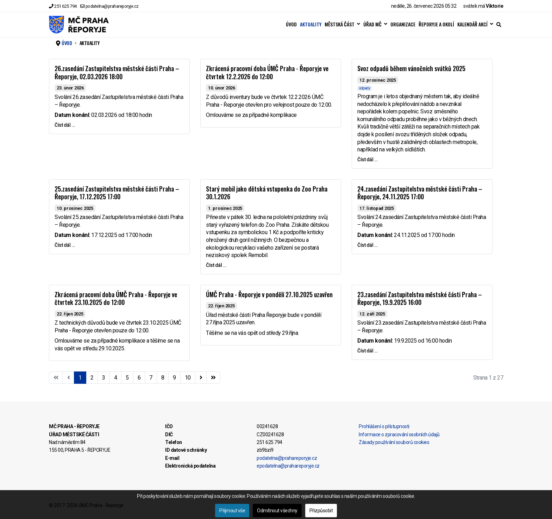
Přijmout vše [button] (232, 510)
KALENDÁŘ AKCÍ (472, 24)
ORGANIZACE (402, 24)
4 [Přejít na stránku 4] (115, 377)
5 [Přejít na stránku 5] (127, 377)
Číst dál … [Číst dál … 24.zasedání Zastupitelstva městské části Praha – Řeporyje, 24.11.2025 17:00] (367, 245)
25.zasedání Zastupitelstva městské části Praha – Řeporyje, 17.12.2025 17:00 (117, 192)
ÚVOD (291, 24)
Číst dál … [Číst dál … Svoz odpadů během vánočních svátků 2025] (367, 159)
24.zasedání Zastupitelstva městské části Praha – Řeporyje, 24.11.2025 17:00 (419, 192)
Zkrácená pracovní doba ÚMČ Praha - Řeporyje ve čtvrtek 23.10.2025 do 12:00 (116, 298)
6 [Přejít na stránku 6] (139, 377)
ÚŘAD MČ (372, 24)
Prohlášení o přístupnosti (384, 426)
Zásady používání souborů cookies (394, 442)
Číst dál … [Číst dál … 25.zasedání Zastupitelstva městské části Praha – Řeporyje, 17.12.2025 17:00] (65, 245)
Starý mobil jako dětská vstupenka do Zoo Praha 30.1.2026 (266, 192)
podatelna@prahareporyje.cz (112, 6)
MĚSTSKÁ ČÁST (340, 24)
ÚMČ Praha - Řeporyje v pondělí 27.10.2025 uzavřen (269, 294)
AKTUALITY (310, 24)
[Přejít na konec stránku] (213, 377)
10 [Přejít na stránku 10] (188, 377)
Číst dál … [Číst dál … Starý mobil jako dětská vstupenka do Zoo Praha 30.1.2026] (216, 265)
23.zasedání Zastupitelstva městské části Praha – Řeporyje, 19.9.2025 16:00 (419, 298)
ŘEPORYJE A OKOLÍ (436, 24)
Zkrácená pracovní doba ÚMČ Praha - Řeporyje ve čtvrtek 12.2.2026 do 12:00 (267, 72)
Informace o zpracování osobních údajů (399, 434)
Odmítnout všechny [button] (277, 510)
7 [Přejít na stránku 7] (150, 377)
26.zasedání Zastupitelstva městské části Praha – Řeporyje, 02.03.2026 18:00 (117, 72)
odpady (364, 88)
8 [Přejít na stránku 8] (162, 377)
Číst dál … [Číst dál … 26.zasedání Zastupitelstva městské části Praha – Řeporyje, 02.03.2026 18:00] (65, 125)
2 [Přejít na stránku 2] (92, 377)
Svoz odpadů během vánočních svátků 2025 (411, 68)
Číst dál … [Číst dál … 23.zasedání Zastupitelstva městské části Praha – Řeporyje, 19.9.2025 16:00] (367, 351)
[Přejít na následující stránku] (201, 377)
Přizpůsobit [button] (321, 510)
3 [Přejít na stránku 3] (103, 377)
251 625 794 (65, 6)
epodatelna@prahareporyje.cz (288, 466)
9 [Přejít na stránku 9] (174, 377)
